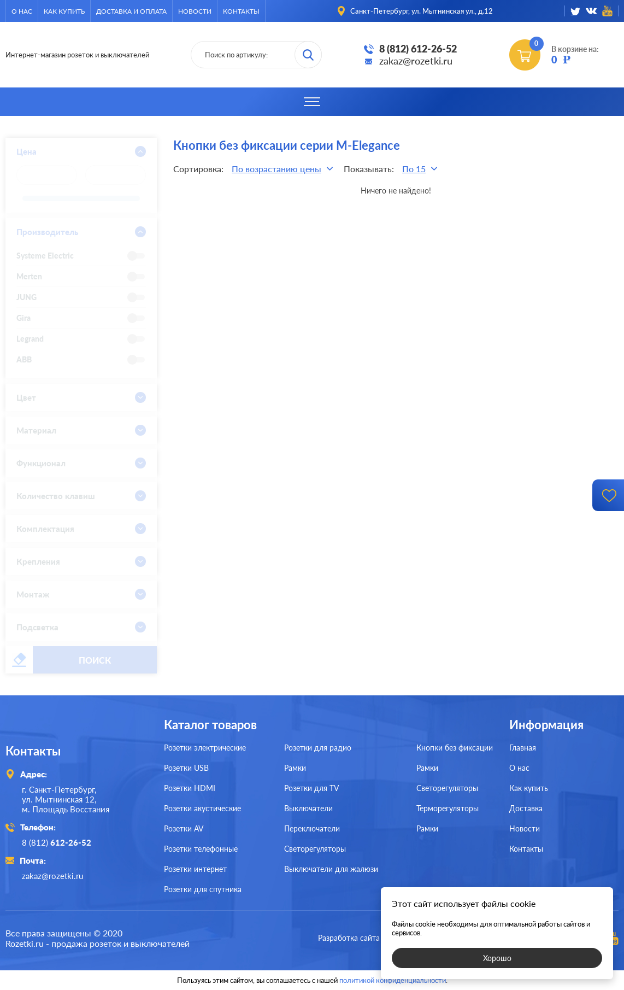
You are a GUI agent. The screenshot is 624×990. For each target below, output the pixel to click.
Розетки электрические (205, 747)
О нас (21, 11)
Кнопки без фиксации (454, 747)
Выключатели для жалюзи (331, 869)
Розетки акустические (202, 808)
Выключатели (308, 808)
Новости (194, 11)
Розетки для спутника (203, 889)
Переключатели (312, 828)
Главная (522, 747)
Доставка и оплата (131, 11)
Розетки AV (183, 828)
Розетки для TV (311, 788)
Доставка (526, 808)
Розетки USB (186, 767)
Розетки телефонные (201, 848)
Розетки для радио (317, 747)
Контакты (241, 11)
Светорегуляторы (315, 848)
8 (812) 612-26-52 (418, 49)
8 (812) (56, 842)
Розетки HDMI (189, 788)
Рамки (295, 767)
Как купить (64, 11)
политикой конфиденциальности (392, 980)
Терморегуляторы (447, 808)
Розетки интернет (195, 869)
